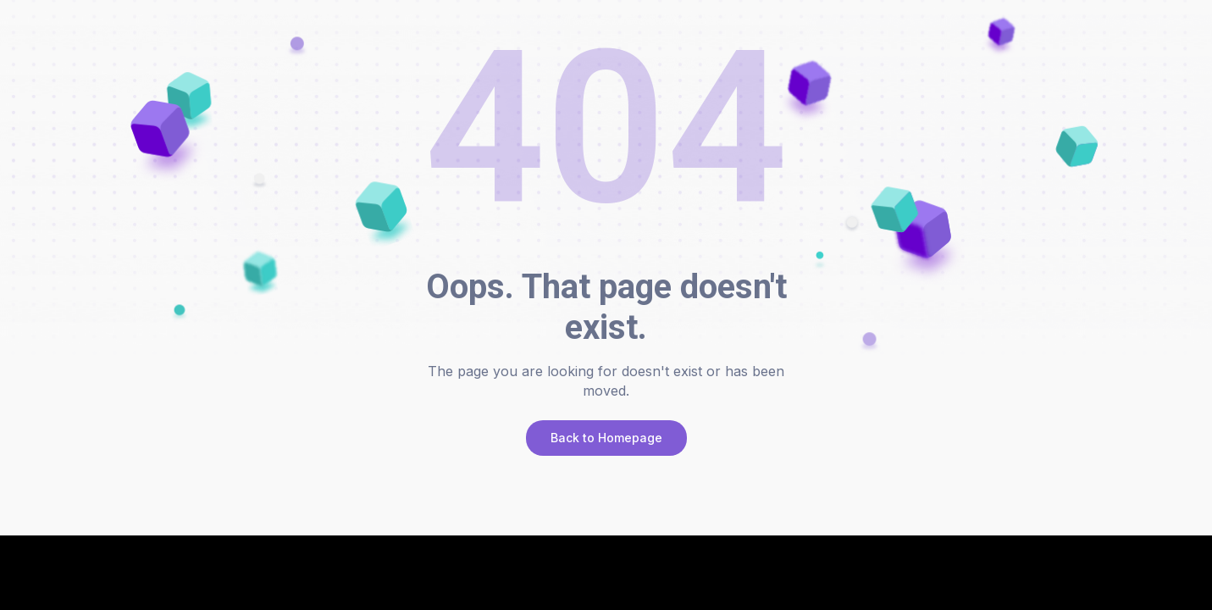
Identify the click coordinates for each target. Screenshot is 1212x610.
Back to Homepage (606, 437)
